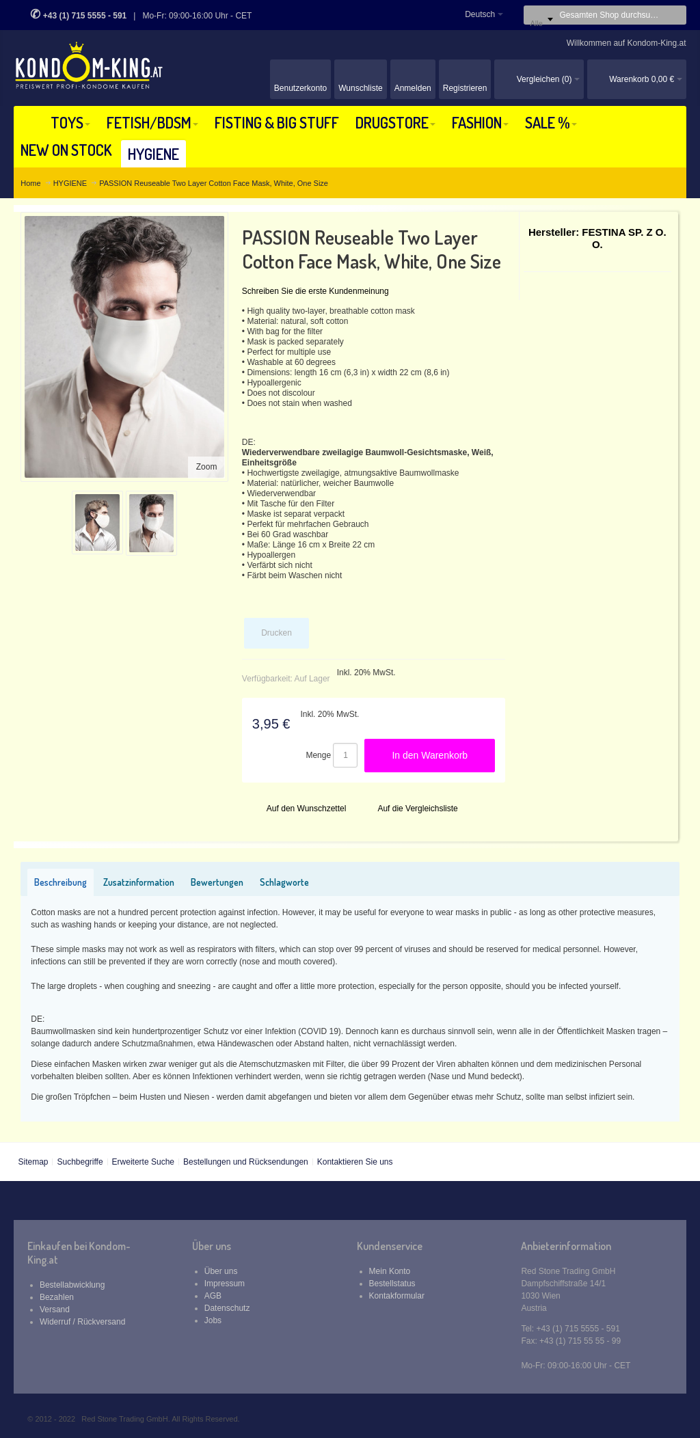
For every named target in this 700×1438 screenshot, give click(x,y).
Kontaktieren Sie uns (355, 1162)
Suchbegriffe (80, 1162)
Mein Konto (390, 1271)
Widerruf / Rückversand (82, 1322)
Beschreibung (60, 882)
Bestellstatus (392, 1283)
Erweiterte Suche (143, 1162)
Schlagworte (284, 882)
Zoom (206, 467)
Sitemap (33, 1162)
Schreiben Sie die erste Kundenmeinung (315, 291)
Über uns (221, 1271)
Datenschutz (227, 1308)
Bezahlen (57, 1297)
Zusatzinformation (138, 882)
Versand (55, 1309)
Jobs (212, 1320)
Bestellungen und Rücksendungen (245, 1162)
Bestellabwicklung (72, 1285)
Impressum (224, 1283)
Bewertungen (217, 882)
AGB (212, 1296)
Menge (318, 755)
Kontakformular (397, 1296)
